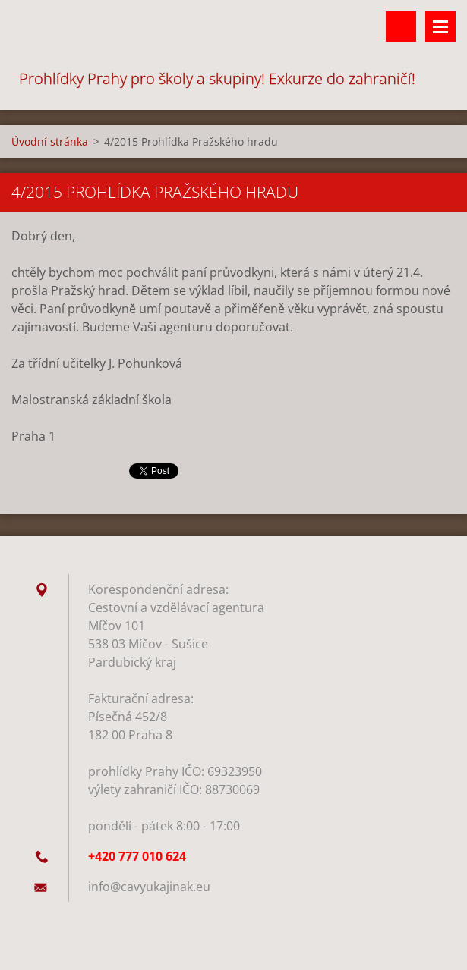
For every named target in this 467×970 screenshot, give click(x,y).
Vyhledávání (401, 26)
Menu (440, 26)
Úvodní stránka (49, 141)
